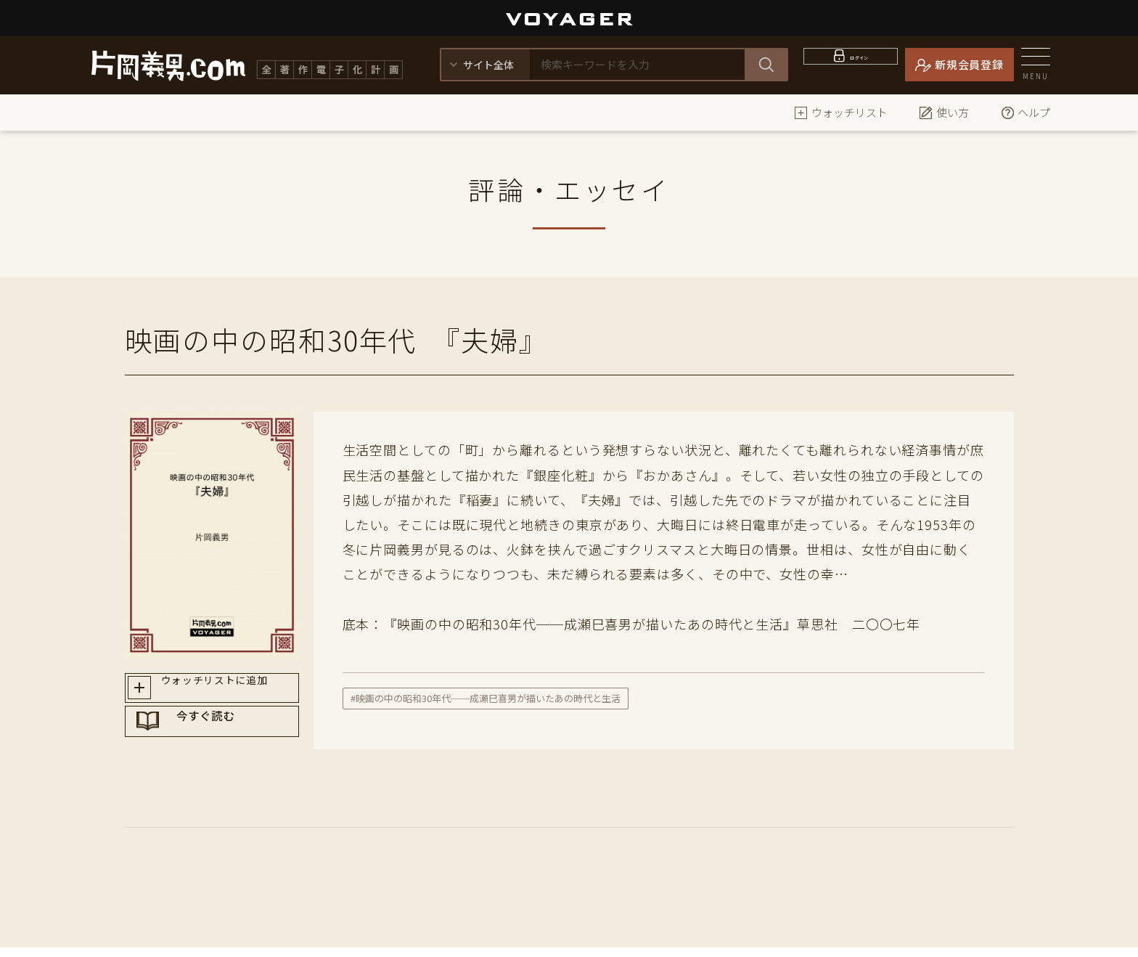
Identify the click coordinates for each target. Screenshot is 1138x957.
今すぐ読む (226, 742)
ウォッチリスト (841, 112)
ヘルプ (1025, 112)
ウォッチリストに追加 (225, 691)
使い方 (944, 112)
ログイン (860, 64)
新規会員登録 (969, 64)
